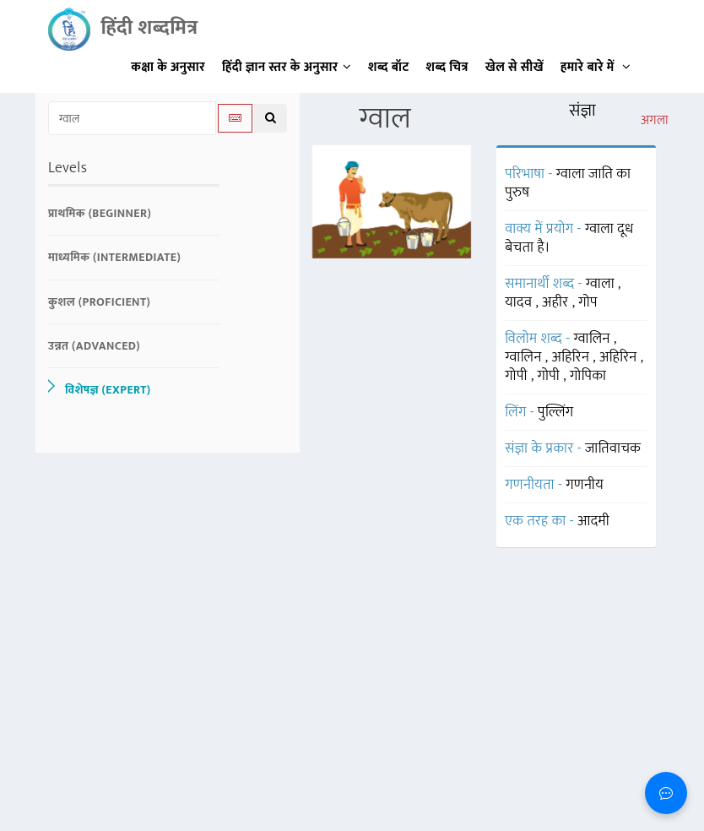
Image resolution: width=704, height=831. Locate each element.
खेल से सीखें (514, 67)
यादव (520, 302)
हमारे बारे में (595, 67)
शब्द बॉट (388, 67)
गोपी (518, 376)
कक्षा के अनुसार (168, 67)
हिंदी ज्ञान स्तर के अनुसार (286, 67)
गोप (588, 302)
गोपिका (588, 376)
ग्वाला (602, 284)
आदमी (593, 521)
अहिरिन (572, 357)
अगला (655, 120)
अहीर (557, 302)
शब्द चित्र (447, 67)
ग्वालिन (593, 338)
